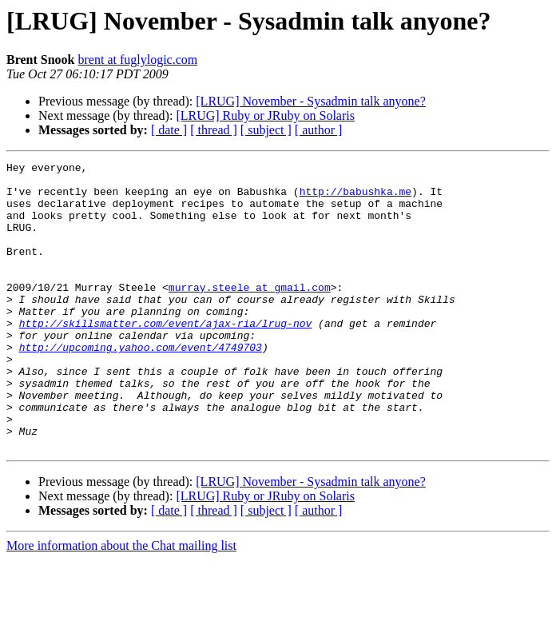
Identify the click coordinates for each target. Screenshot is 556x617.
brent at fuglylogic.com (138, 59)
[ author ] (319, 130)
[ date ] (169, 130)
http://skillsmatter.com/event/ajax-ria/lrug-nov (165, 356)
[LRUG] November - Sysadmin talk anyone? (310, 101)
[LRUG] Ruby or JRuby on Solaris (265, 115)
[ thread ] (213, 130)
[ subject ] (266, 130)
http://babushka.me (355, 198)
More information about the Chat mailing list (121, 603)
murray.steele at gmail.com (250, 313)
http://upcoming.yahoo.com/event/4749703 (140, 385)
